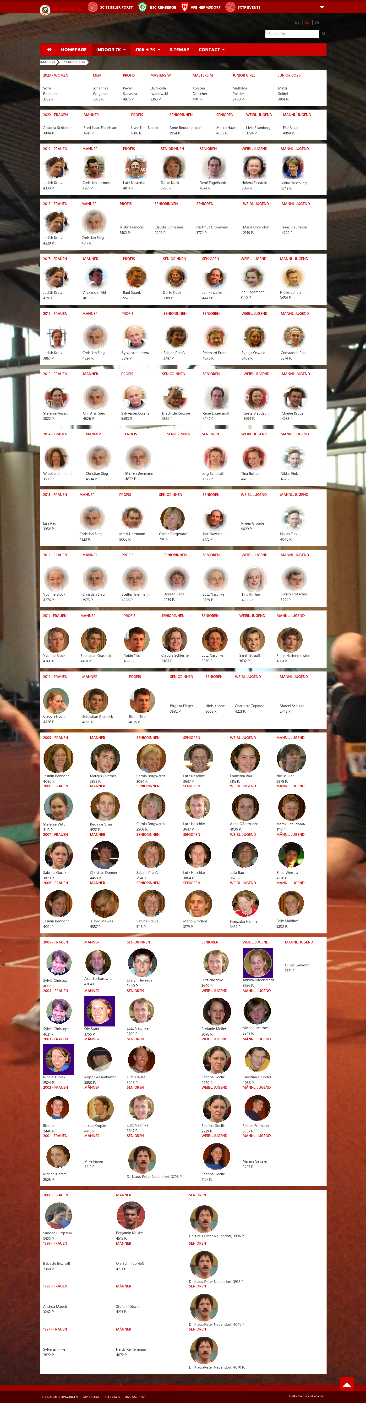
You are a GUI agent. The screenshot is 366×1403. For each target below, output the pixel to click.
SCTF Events (243, 7)
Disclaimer (112, 1397)
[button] (322, 7)
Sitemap (179, 50)
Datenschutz (135, 1397)
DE (297, 23)
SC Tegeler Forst (110, 7)
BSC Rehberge (156, 7)
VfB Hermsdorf (201, 7)
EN (307, 23)
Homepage (74, 50)
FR (317, 23)
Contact (209, 50)
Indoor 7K (108, 50)
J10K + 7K (145, 50)
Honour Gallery (73, 62)
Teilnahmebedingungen (60, 1397)
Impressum (90, 1397)
